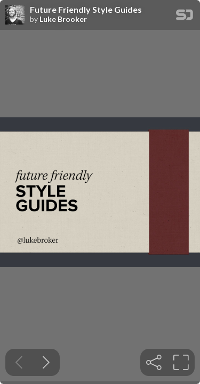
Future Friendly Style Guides (86, 9)
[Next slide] (46, 362)
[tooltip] (154, 362)
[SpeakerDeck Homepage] (184, 17)
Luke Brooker (63, 19)
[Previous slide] (19, 362)
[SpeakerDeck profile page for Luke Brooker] (15, 15)
